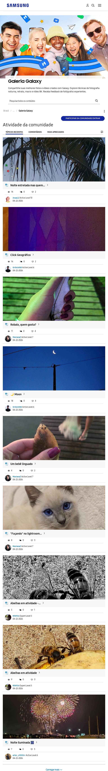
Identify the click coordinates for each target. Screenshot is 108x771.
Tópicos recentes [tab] (14, 132)
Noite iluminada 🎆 (22, 742)
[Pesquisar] (54, 100)
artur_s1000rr (19, 755)
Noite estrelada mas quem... (27, 185)
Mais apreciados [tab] (55, 132)
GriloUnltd (17, 267)
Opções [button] (99, 111)
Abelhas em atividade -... (25, 603)
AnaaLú (16, 198)
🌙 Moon (16, 394)
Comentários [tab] (35, 132)
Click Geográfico (20, 255)
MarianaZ (17, 337)
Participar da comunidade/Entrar (83, 118)
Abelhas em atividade (23, 673)
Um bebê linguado (21, 464)
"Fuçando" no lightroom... (26, 533)
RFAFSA (16, 616)
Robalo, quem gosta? (23, 324)
